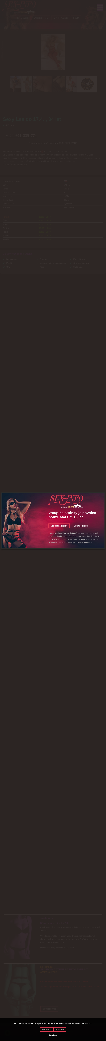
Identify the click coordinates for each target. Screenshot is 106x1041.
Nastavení (46, 1029)
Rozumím (60, 1029)
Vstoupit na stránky (59, 526)
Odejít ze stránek (81, 526)
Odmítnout (53, 1035)
